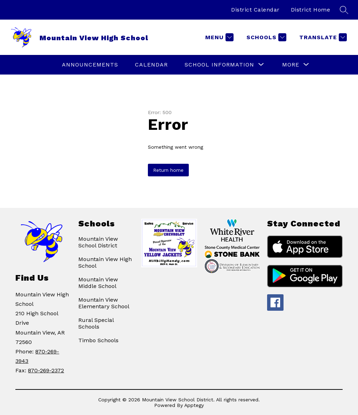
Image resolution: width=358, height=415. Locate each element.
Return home (168, 170)
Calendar (151, 64)
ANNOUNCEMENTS (90, 64)
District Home (310, 9)
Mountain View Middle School (98, 282)
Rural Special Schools (96, 323)
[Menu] (218, 37)
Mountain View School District (98, 242)
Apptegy (194, 405)
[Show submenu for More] (290, 65)
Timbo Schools (98, 340)
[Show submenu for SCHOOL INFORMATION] (219, 65)
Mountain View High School (105, 262)
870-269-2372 (46, 370)
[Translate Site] (322, 37)
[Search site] (344, 10)
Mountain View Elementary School (103, 303)
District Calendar (255, 9)
